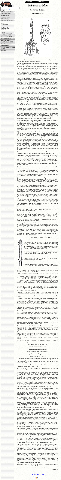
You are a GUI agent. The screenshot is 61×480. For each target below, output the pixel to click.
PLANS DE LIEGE (5, 17)
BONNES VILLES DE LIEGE (7, 46)
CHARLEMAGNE (4, 45)
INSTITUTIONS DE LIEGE (7, 36)
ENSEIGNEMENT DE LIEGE (7, 38)
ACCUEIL (33, 474)
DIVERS (2, 48)
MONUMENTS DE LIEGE (6, 20)
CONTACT (3, 50)
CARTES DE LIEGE (5, 13)
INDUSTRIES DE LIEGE (6, 41)
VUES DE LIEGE (4, 15)
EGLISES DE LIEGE (5, 34)
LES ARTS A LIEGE (5, 39)
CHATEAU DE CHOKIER (6, 11)
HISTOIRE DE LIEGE (5, 43)
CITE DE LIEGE (4, 18)
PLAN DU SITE (40, 474)
